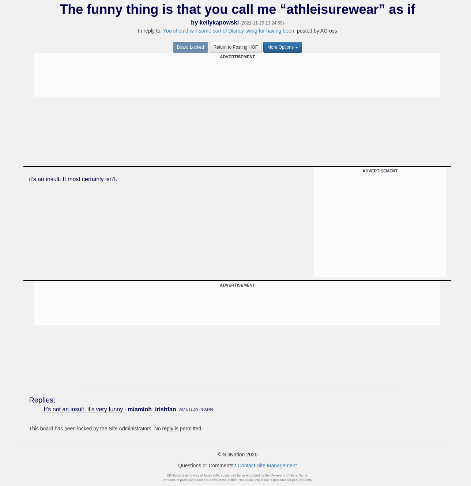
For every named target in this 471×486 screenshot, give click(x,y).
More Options (282, 47)
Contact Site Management (267, 465)
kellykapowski (219, 22)
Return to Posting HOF (236, 47)
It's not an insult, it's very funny (84, 409)
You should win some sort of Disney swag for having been (229, 31)
